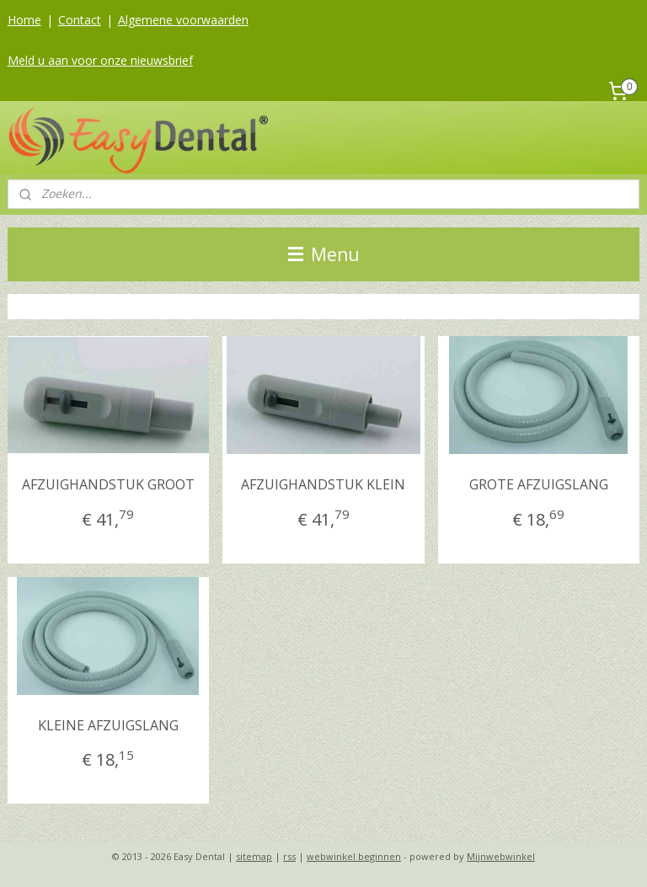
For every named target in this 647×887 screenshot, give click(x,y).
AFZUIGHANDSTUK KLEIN (323, 484)
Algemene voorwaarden (183, 20)
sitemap (254, 856)
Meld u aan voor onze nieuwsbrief (100, 60)
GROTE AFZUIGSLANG (538, 484)
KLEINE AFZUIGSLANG (108, 725)
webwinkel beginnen (354, 856)
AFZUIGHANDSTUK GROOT (108, 484)
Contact (79, 20)
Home (24, 20)
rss (289, 856)
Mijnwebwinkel (501, 856)
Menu (324, 254)
